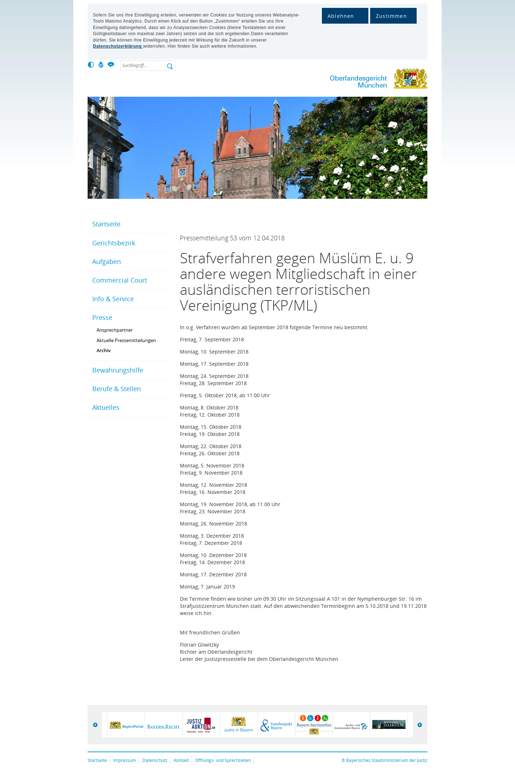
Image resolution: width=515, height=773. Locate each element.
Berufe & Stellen (116, 388)
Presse (102, 317)
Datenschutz (154, 760)
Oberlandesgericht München (364, 80)
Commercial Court (119, 280)
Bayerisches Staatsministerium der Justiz (386, 760)
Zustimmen (391, 16)
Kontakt (181, 760)
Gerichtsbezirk (113, 243)
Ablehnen (341, 16)
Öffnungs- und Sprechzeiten (223, 760)
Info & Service (113, 298)
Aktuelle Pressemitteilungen (126, 340)
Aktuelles (105, 407)
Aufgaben (106, 261)
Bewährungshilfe (117, 370)
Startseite (106, 224)
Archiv (104, 350)
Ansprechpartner (115, 330)
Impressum (124, 760)
